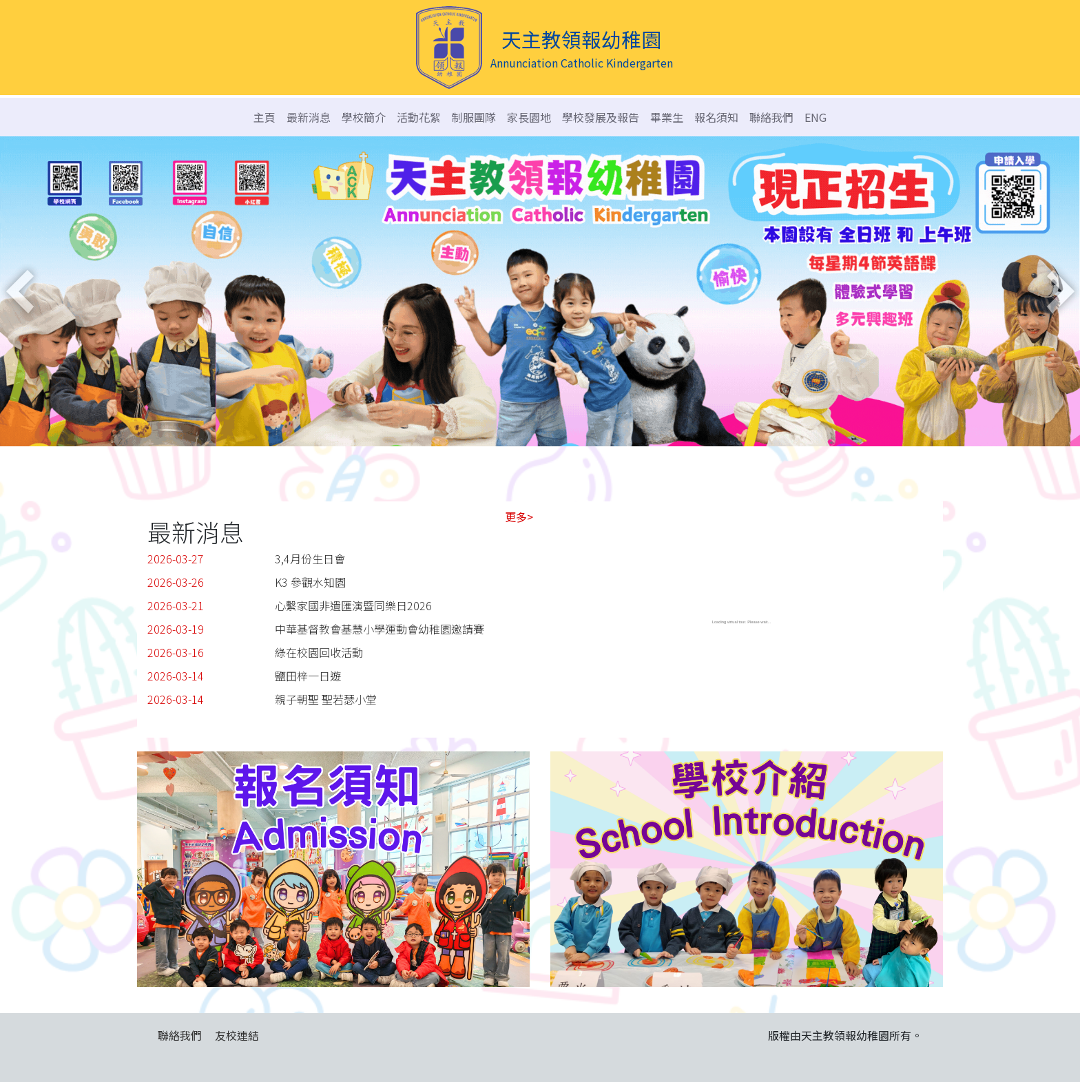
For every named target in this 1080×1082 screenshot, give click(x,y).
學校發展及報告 (600, 117)
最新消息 (309, 117)
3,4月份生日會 (310, 558)
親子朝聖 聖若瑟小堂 (326, 699)
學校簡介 (364, 117)
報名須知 (716, 117)
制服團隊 (474, 117)
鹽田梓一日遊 (308, 675)
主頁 (264, 117)
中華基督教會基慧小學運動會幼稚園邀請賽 (379, 629)
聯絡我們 (771, 117)
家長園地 (529, 117)
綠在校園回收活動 (319, 652)
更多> (519, 516)
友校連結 (237, 1035)
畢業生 (666, 117)
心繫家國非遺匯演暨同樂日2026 (353, 605)
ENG (815, 117)
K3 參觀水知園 (310, 582)
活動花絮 (419, 117)
